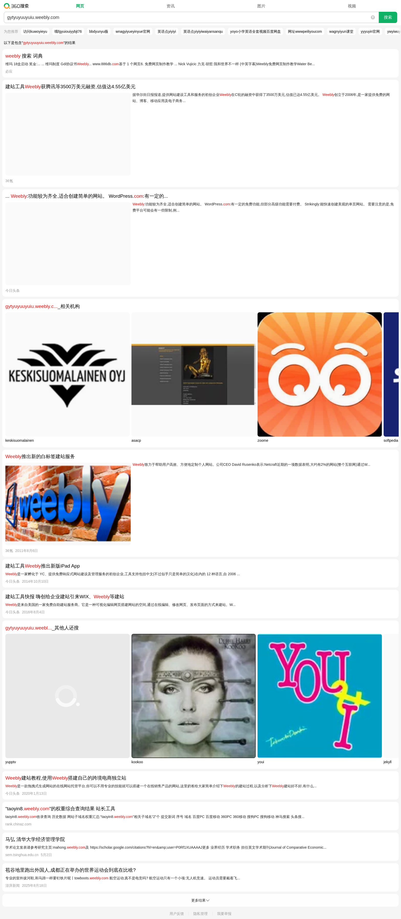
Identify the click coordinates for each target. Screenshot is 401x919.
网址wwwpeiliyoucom (305, 31)
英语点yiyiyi (167, 31)
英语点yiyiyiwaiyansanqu (203, 31)
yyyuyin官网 (370, 31)
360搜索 (17, 5)
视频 (352, 6)
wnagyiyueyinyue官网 (133, 31)
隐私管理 (200, 914)
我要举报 (224, 914)
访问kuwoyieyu (35, 31)
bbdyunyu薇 (98, 31)
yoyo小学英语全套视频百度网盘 (255, 31)
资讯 (170, 6)
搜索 (388, 17)
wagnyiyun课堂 (341, 31)
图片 (261, 6)
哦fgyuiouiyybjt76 (68, 31)
